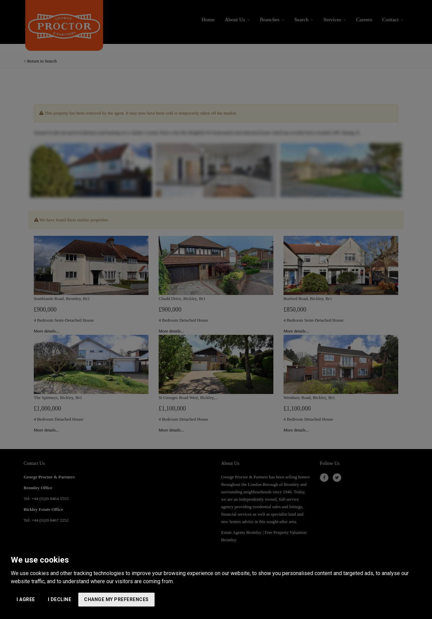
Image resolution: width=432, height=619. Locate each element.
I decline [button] (60, 599)
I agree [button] (26, 599)
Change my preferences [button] (116, 599)
